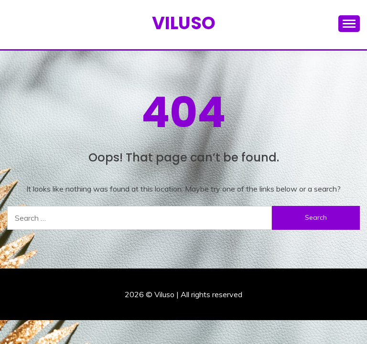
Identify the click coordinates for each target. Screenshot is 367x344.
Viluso (184, 23)
